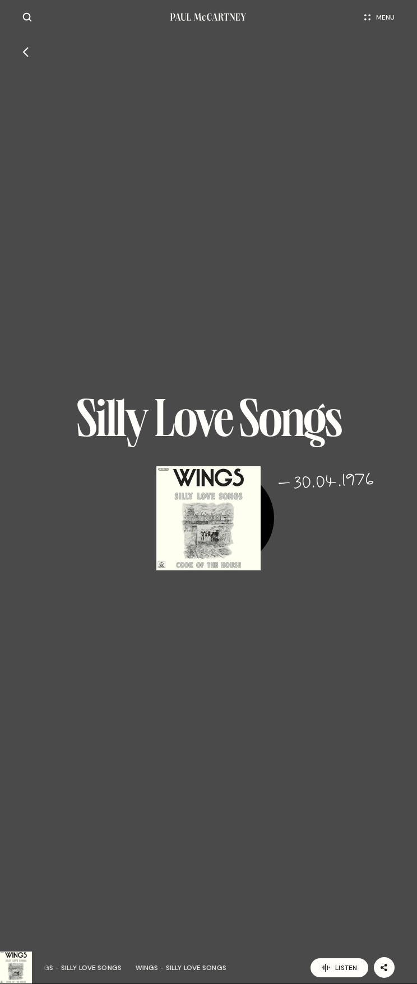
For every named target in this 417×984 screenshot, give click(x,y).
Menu (379, 17)
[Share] (384, 967)
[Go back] (25, 52)
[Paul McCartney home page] (208, 17)
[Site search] (27, 17)
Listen (339, 967)
